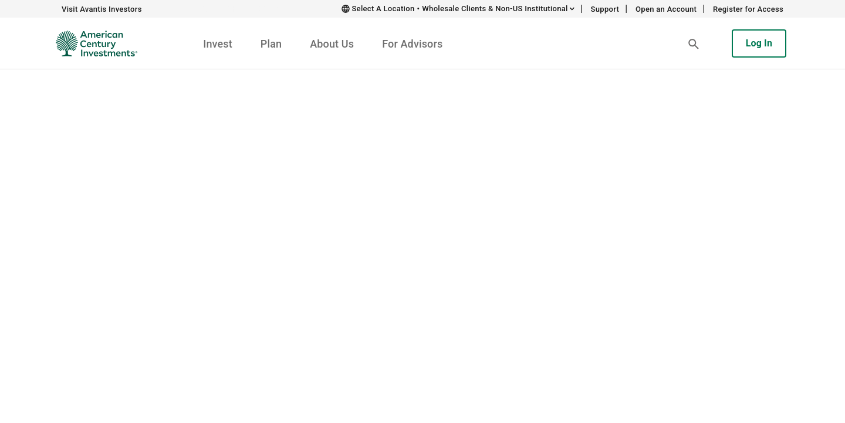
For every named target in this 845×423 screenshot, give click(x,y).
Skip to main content (244, 8)
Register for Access (748, 9)
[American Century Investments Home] (92, 43)
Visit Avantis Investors (102, 9)
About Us (332, 44)
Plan (271, 44)
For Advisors (412, 44)
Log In (759, 43)
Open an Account (666, 9)
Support (605, 9)
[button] (694, 43)
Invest (217, 44)
